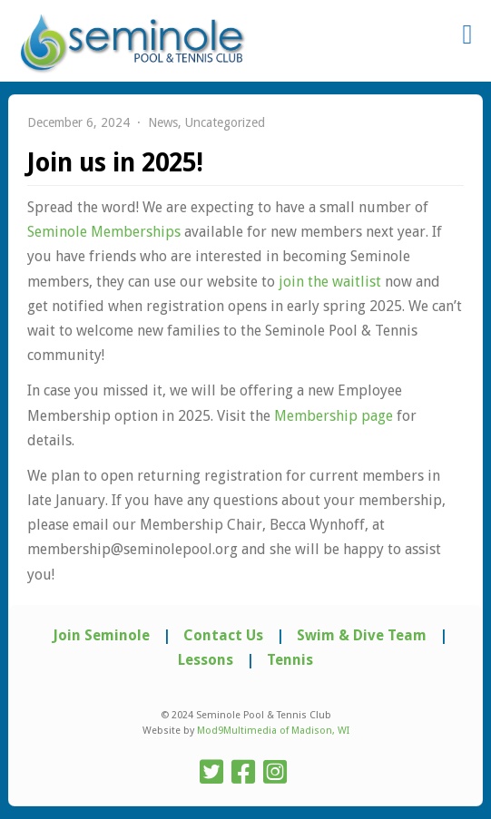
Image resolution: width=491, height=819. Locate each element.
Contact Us (223, 635)
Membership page (333, 415)
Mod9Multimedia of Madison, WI (273, 730)
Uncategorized (225, 122)
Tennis (290, 659)
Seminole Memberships (104, 231)
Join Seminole (101, 635)
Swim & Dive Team (362, 635)
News (163, 122)
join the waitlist (330, 281)
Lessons (205, 659)
